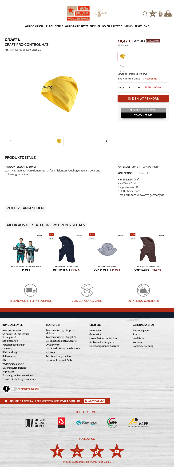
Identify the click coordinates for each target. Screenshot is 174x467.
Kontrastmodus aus (28, 388)
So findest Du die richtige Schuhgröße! (15, 335)
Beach (106, 26)
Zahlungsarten (10, 340)
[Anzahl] (134, 87)
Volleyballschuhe (36, 26)
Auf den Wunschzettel (143, 110)
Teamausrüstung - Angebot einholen (60, 332)
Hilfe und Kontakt (11, 330)
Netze (84, 26)
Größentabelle (150, 78)
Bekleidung (56, 26)
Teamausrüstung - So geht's (61, 336)
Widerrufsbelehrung (13, 363)
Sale (146, 26)
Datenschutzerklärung (14, 367)
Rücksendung (9, 352)
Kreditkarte (138, 338)
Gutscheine (95, 334)
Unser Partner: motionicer (103, 338)
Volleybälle (72, 26)
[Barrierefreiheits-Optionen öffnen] (6, 389)
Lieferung (7, 348)
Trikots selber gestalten (58, 356)
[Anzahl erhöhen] (139, 87)
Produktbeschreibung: (20, 166)
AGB (4, 360)
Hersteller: (125, 179)
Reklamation (9, 356)
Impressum (8, 371)
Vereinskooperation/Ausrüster (61, 340)
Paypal (136, 334)
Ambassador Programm (102, 342)
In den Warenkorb (143, 98)
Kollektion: (125, 173)
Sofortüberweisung (143, 345)
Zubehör (95, 26)
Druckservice (52, 344)
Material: (124, 166)
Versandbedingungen (13, 344)
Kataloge (50, 352)
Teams (138, 26)
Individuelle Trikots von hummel (63, 348)
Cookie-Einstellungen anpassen (19, 379)
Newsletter (95, 330)
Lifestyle (116, 26)
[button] (145, 13)
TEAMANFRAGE (143, 115)
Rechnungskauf (141, 330)
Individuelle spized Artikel (59, 360)
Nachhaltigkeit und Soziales (104, 345)
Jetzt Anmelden (94, 400)
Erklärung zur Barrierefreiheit (17, 375)
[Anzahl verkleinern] (129, 87)
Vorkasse (137, 342)
